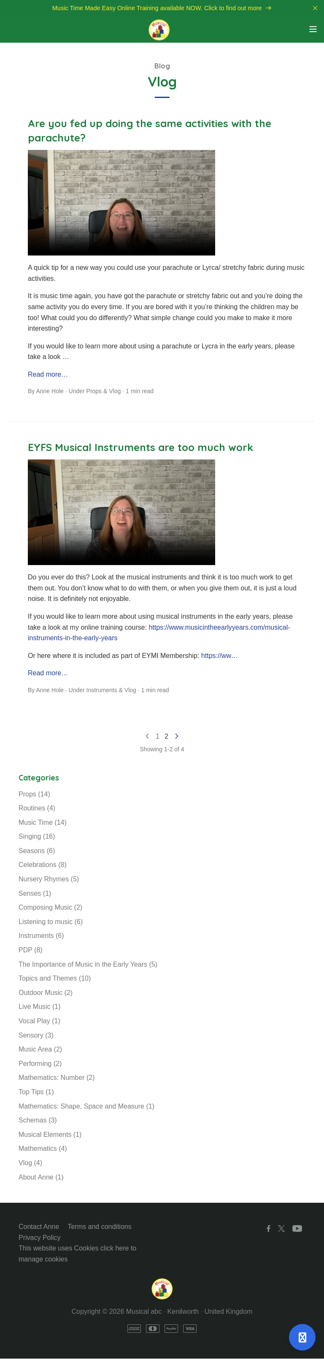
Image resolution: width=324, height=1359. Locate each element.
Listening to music (51, 922)
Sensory (36, 1035)
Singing (37, 836)
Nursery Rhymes (49, 879)
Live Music (40, 1007)
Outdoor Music (46, 993)
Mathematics (43, 1148)
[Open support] (302, 1337)
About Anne (41, 1177)
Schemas (38, 1120)
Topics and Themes (55, 978)
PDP (31, 950)
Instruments (101, 690)
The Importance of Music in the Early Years (88, 964)
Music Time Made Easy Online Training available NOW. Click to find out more (161, 8)
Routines (37, 808)
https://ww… (219, 656)
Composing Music (50, 907)
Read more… (48, 374)
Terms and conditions (100, 1227)
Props (94, 392)
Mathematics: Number (57, 1078)
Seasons (37, 851)
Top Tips (36, 1092)
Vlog (115, 392)
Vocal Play (39, 1021)
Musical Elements (50, 1135)
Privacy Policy (40, 1238)
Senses (35, 893)
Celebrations (43, 865)
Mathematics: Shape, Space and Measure (86, 1106)
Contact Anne (39, 1227)
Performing (40, 1064)
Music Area (40, 1049)
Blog (162, 66)
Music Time (43, 822)
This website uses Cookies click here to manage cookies (77, 1254)
